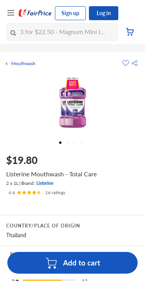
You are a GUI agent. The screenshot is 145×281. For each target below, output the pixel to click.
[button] (134, 63)
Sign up (70, 13)
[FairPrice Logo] (35, 13)
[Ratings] (37, 193)
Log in (104, 13)
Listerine (44, 183)
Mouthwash (23, 63)
